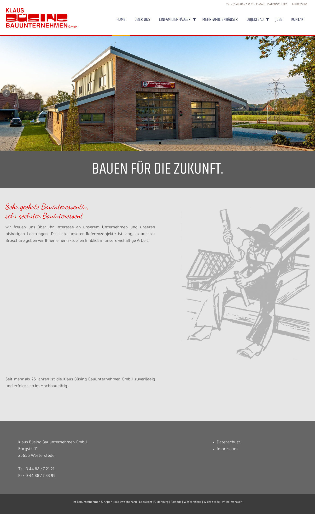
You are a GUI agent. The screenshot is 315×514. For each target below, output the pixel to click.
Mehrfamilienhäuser (220, 19)
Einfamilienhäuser (175, 19)
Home (121, 19)
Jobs (278, 19)
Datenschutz (277, 4)
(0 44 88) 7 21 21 (243, 4)
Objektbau (255, 19)
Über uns (142, 19)
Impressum (299, 4)
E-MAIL (260, 4)
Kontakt (298, 19)
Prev (6, 93)
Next (309, 93)
